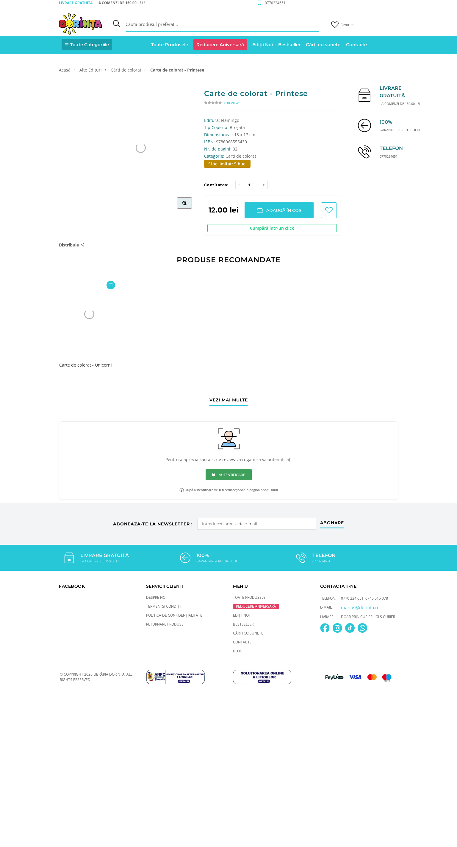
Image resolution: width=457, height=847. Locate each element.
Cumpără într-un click (272, 228)
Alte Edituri (90, 70)
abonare (332, 522)
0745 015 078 (376, 598)
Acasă (65, 70)
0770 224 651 (352, 598)
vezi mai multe (228, 400)
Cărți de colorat (126, 70)
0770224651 (275, 2)
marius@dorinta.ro (360, 607)
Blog (237, 651)
